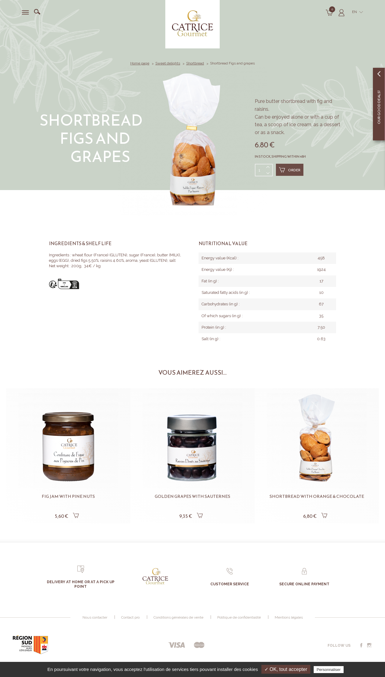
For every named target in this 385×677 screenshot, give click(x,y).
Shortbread (195, 63)
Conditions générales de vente (178, 617)
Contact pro (130, 617)
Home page (139, 63)
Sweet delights (167, 63)
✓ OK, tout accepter (285, 669)
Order (289, 170)
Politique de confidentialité (239, 617)
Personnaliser (329, 669)
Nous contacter (94, 617)
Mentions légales (289, 617)
